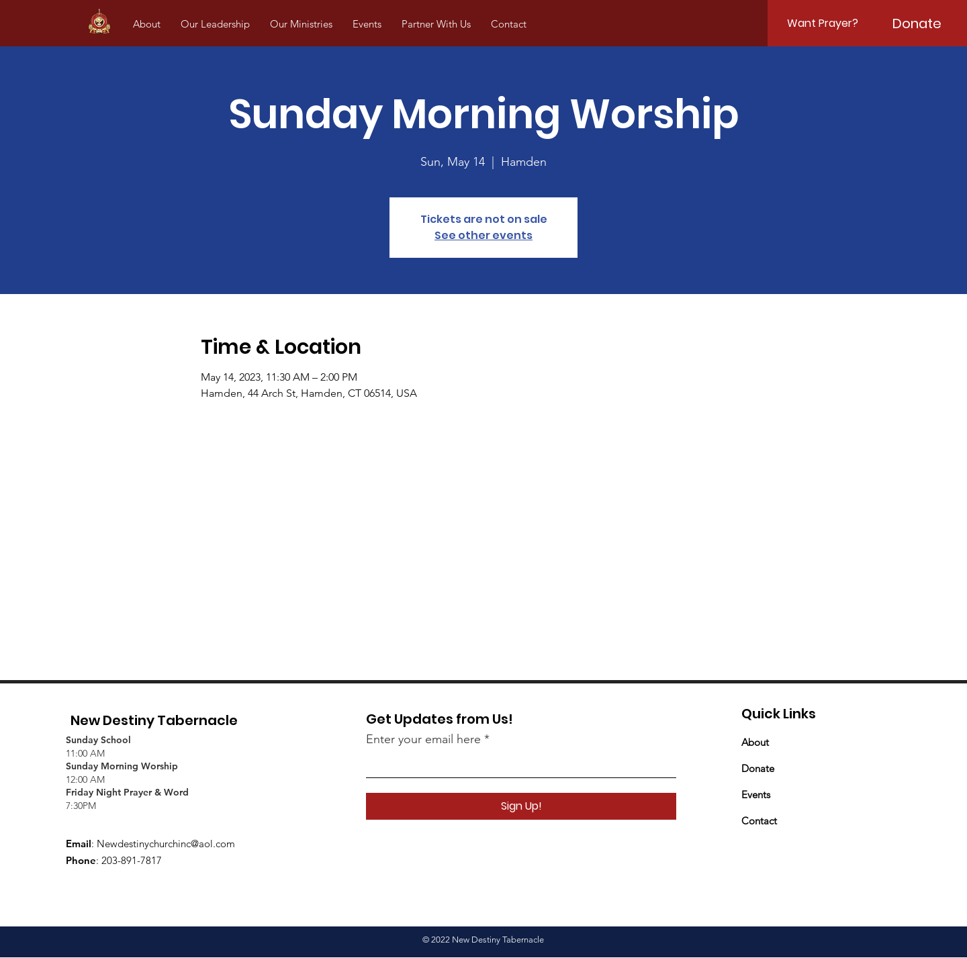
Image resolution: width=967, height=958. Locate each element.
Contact (759, 820)
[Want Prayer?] (822, 23)
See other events (483, 235)
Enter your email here (423, 739)
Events (755, 794)
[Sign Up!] (521, 806)
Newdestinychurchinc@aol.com (166, 843)
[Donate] (916, 23)
